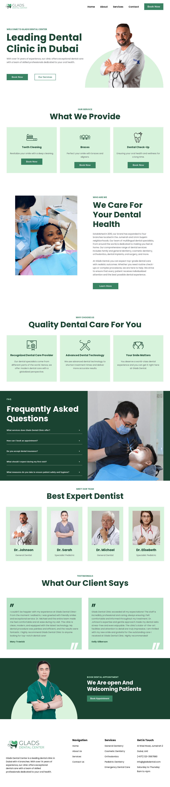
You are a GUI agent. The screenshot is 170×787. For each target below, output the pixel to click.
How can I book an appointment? (22, 441)
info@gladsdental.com (149, 761)
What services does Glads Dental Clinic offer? (28, 430)
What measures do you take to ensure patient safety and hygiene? (38, 472)
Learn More (105, 286)
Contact (134, 6)
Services (118, 6)
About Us (77, 751)
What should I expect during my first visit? (27, 461)
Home (91, 6)
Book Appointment (99, 698)
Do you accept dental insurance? (22, 451)
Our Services (45, 77)
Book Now (153, 6)
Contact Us (78, 761)
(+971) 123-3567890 (147, 756)
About (104, 6)
